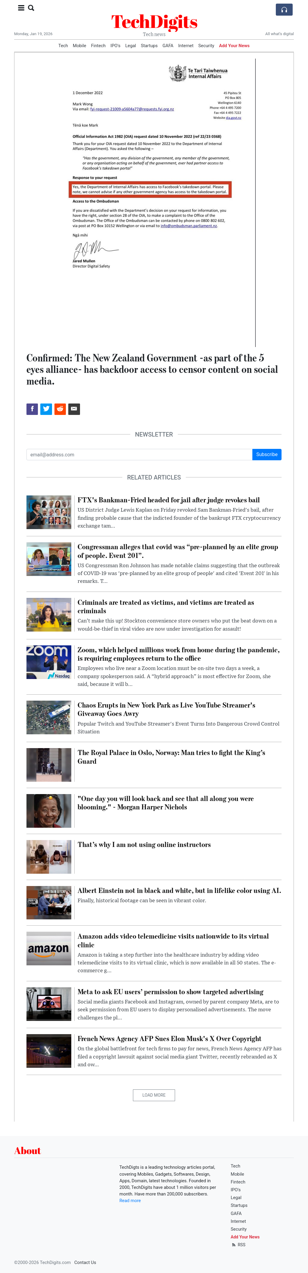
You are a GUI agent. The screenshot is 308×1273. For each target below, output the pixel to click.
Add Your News (234, 45)
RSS (238, 1244)
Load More (154, 1095)
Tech (63, 45)
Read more (130, 1200)
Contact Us (85, 1262)
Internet (186, 45)
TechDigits (154, 21)
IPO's (115, 45)
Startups (149, 45)
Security (206, 45)
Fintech (98, 45)
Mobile (79, 45)
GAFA (167, 45)
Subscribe (267, 454)
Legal (130, 45)
